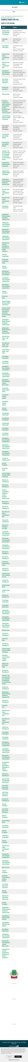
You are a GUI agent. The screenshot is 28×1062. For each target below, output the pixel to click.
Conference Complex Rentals (14, 1032)
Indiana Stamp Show (6, 586)
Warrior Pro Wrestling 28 (5, 502)
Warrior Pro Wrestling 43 (5, 774)
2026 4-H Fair (14, 1027)
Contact (14, 1034)
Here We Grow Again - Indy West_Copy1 (5, 344)
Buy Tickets (15, 7)
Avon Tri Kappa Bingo (5, 255)
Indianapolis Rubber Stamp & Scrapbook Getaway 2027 (6, 182)
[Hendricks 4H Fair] (4, 4)
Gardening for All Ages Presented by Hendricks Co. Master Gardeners (5, 247)
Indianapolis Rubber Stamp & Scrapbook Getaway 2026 (6, 910)
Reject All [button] (9, 1056)
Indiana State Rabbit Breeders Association (6, 164)
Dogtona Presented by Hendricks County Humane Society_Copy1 (5, 494)
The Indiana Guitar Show (5, 46)
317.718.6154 (14, 986)
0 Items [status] (23, 2)
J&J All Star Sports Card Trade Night (5, 787)
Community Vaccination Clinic (5, 261)
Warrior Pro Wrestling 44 (5, 799)
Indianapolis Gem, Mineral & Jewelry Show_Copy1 (6, 382)
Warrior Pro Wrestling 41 (5, 701)
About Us (14, 1030)
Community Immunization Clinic (6, 389)
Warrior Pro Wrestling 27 (5, 485)
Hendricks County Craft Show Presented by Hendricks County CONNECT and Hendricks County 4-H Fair (6, 106)
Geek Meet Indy (4, 39)
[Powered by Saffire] (17, 1046)
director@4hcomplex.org (14, 995)
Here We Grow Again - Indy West (5, 338)
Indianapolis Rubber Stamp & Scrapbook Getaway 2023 (6, 322)
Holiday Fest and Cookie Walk (5, 665)
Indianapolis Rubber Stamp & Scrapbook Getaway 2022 (6, 217)
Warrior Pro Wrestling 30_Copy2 (5, 526)
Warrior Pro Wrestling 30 (5, 520)
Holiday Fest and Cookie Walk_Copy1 (5, 897)
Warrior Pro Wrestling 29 (5, 507)
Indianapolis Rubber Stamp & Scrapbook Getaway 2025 (6, 694)
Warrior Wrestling (4, 267)
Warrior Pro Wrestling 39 (5, 671)
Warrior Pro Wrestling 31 (5, 552)
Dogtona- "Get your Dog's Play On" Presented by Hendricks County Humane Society (6, 155)
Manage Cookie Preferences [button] (14, 1059)
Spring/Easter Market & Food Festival (6, 917)
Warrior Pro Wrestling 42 (5, 727)
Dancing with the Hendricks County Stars (5, 32)
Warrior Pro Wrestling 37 (5, 634)
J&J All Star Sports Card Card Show (5, 80)
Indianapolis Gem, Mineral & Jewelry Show (14, 16)
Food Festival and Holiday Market (5, 135)
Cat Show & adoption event (6, 459)
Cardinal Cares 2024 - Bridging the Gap (6, 575)
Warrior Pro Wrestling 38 (5, 644)
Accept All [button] (18, 1056)
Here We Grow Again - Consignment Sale (5, 56)
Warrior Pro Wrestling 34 (5, 580)
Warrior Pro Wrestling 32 (5, 557)
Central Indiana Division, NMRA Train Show (6, 117)
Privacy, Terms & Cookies (14, 1037)
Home (14, 1025)
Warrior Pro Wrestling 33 (5, 569)
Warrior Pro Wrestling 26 (5, 480)
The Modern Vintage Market (5, 396)
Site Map (14, 1035)
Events (2, 16)
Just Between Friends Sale (5, 413)
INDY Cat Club (5, 94)
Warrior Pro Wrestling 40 (5, 687)
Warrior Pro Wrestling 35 (5, 596)
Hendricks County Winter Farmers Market (6, 658)
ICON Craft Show (5, 297)
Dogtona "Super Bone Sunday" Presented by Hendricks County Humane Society (6, 312)
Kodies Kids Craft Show (5, 88)
